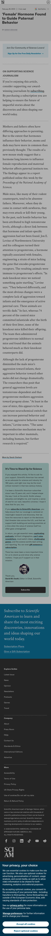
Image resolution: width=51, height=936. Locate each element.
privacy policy (16, 905)
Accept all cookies (25, 924)
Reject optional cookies (26, 930)
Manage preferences (13, 913)
